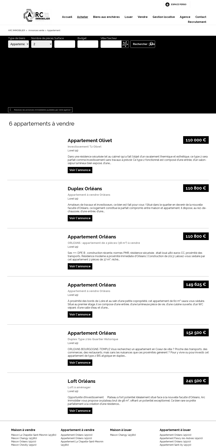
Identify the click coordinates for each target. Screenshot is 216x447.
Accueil (67, 17)
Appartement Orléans (92, 179)
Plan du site (103, 426)
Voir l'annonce (80, 112)
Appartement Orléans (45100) (76, 381)
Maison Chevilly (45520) (23, 387)
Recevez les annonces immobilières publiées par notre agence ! (42, 52)
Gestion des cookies (147, 426)
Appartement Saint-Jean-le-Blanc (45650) (181, 397)
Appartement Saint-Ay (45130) (175, 387)
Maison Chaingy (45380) (24, 381)
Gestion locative (164, 17)
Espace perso (178, 4)
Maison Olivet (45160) (22, 407)
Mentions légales (65, 426)
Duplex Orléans (85, 131)
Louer (129, 17)
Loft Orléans (81, 324)
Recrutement (197, 21)
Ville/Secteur (109, 38)
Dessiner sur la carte (125, 44)
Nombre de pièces (42, 38)
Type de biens (16, 38)
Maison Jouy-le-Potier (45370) (27, 404)
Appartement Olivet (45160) (75, 390)
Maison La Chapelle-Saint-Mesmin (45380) (33, 377)
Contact (200, 17)
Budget (82, 38)
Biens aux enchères (106, 17)
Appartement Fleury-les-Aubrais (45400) (181, 381)
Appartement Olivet (90, 83)
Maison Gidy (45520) (22, 394)
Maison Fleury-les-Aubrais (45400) (29, 390)
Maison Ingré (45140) (22, 400)
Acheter (82, 17)
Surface (59, 38)
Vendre (143, 17)
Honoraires (85, 426)
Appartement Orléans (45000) (76, 377)
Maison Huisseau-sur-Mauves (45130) (31, 397)
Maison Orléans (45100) (23, 384)
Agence (185, 17)
